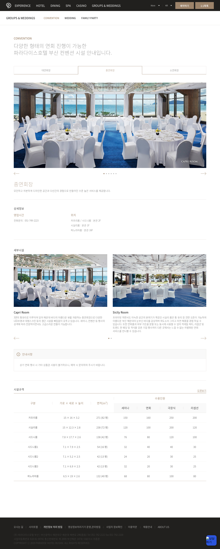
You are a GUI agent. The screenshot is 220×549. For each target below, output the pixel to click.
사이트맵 (33, 527)
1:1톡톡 (204, 5)
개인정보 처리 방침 (52, 527)
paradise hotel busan (8, 5)
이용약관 (133, 527)
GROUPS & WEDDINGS (106, 5)
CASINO (81, 5)
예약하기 (184, 5)
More (153, 5)
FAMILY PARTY (89, 18)
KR (166, 5)
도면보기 (201, 390)
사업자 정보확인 (114, 527)
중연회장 (110, 70)
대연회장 (46, 70)
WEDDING (70, 18)
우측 (203, 173)
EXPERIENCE (23, 5)
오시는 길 (18, 527)
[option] (110, 125)
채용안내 (147, 527)
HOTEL (40, 5)
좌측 (16, 173)
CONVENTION (51, 18)
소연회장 (174, 70)
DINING (55, 5)
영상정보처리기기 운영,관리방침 (84, 527)
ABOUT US (163, 527)
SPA (68, 5)
